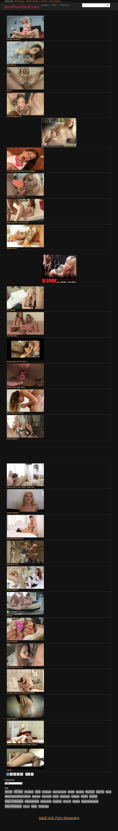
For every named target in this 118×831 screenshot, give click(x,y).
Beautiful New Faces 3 (15, 539)
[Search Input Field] (93, 5)
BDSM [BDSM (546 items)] (71, 792)
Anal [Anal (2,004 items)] (37, 791)
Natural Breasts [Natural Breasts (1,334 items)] (90, 801)
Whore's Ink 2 (12, 248)
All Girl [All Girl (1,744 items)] (8, 791)
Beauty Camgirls (33, 1)
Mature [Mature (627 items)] (76, 801)
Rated (54, 5)
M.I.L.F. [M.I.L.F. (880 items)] (67, 801)
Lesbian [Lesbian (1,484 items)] (57, 801)
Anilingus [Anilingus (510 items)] (46, 792)
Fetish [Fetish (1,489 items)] (84, 796)
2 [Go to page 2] (11, 774)
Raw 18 (9, 616)
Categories (45, 5)
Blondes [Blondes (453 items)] (36, 796)
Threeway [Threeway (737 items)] (44, 806)
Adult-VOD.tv (65, 5)
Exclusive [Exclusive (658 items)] (65, 796)
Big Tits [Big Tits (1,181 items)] (100, 791)
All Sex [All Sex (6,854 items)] (18, 791)
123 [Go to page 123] (27, 774)
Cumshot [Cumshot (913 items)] (46, 796)
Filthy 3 (10, 770)
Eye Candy (11, 310)
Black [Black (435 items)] (108, 792)
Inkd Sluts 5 (11, 65)
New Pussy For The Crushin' (18, 223)
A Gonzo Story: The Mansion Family (21, 693)
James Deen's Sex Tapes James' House (22, 744)
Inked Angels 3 (12, 590)
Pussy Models (12, 641)
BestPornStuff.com (22, 7)
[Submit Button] (107, 5)
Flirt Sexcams (19, 1)
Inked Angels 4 (12, 439)
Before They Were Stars (16, 387)
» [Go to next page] (32, 774)
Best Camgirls (55, 1)
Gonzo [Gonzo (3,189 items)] (93, 796)
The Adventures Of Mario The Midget (21, 171)
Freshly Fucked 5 (13, 39)
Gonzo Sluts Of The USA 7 (17, 361)
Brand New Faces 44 (15, 667)
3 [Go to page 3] (14, 774)
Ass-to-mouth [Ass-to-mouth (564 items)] (59, 792)
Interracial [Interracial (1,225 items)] (46, 801)
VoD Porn (44, 1)
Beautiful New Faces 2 (15, 413)
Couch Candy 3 (13, 513)
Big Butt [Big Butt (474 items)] (80, 792)
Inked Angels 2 (12, 719)
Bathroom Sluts (13, 564)
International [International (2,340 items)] (32, 801)
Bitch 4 (9, 91)
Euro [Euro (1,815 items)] (55, 796)
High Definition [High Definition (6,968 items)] (14, 801)
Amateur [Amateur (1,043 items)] (29, 792)
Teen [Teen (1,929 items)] (34, 806)
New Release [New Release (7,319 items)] (13, 806)
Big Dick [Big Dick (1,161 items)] (90, 791)
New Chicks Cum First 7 (16, 197)
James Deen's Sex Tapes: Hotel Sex (20, 487)
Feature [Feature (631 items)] (75, 796)
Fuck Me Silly (12, 336)
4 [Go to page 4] (18, 774)
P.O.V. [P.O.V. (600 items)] (26, 806)
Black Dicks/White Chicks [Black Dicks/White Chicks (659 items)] (17, 796)
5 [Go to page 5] (21, 774)
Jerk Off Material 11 (14, 116)
